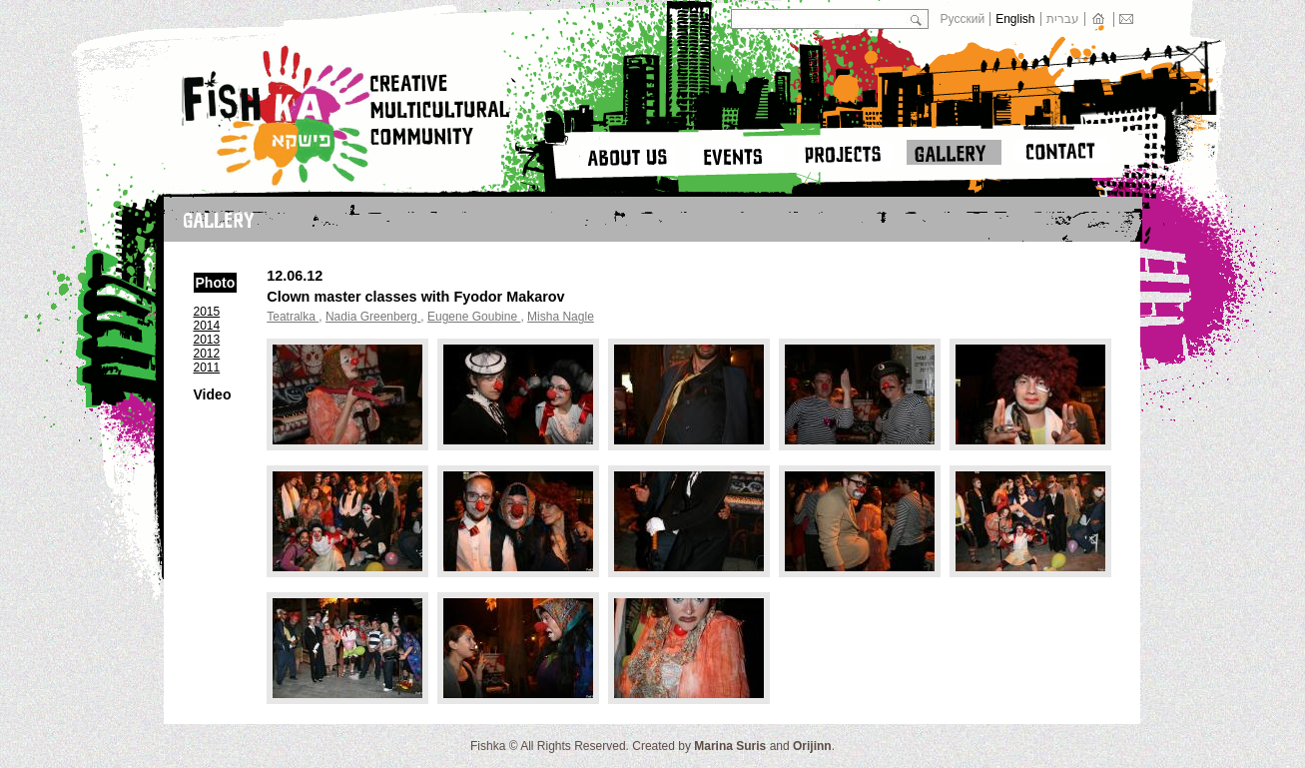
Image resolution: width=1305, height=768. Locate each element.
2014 (207, 326)
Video (213, 394)
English (1014, 19)
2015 (207, 312)
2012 (207, 354)
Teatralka (293, 317)
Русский (963, 19)
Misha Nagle (560, 317)
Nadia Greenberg (373, 317)
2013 (207, 340)
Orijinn (812, 746)
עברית (1062, 19)
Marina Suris (730, 746)
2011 (207, 368)
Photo (216, 283)
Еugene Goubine (473, 317)
